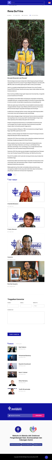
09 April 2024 (16, 15)
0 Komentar (25, 15)
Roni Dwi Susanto (13, 284)
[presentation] (19, 328)
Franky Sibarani (12, 229)
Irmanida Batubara (13, 204)
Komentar (11, 309)
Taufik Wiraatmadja (24, 389)
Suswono (10, 257)
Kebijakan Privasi (37, 444)
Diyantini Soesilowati (25, 364)
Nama (9, 302)
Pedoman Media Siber (27, 444)
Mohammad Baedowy (25, 355)
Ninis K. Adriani (23, 372)
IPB (14, 174)
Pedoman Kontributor (15, 444)
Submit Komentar (14, 334)
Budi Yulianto (22, 347)
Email (22, 302)
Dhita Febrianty (23, 381)
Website (35, 302)
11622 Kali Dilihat (34, 15)
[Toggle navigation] (9, 2)
